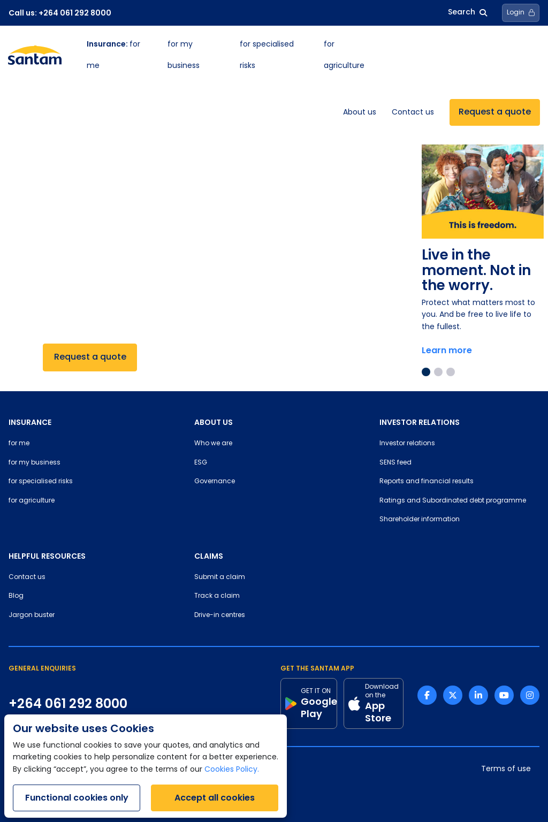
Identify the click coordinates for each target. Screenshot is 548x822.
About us (359, 113)
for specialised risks (41, 481)
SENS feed (395, 463)
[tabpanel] (483, 253)
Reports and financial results (426, 481)
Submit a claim (219, 577)
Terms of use (506, 769)
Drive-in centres (219, 615)
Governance (214, 481)
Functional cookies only (76, 797)
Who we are (213, 443)
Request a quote (495, 112)
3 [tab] (450, 372)
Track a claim (217, 596)
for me (19, 443)
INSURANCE (30, 422)
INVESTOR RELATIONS (419, 422)
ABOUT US (213, 422)
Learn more (447, 350)
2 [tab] (438, 372)
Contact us (413, 113)
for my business (34, 463)
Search (467, 13)
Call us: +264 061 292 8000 (60, 12)
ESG (200, 463)
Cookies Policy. (231, 770)
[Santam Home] (35, 55)
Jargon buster (32, 615)
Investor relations (407, 443)
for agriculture (32, 501)
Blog (16, 596)
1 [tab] (426, 372)
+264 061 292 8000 (68, 703)
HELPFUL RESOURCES (47, 556)
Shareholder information (419, 519)
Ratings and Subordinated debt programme (452, 501)
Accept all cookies (214, 797)
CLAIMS (208, 556)
